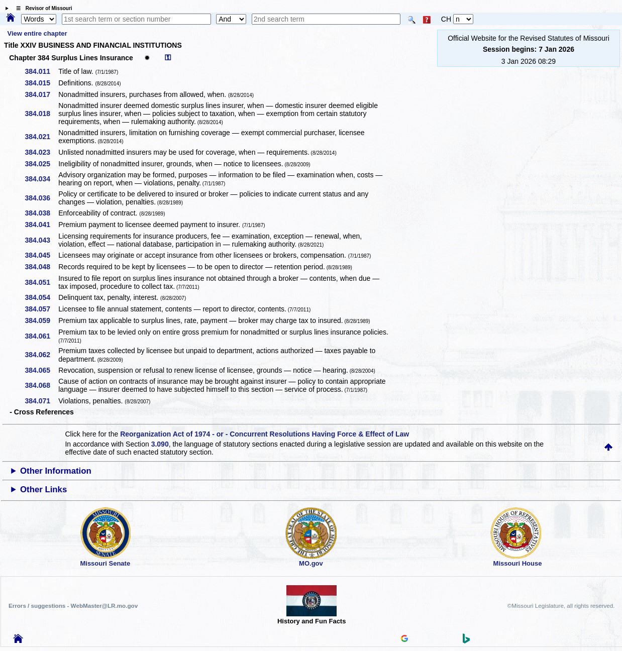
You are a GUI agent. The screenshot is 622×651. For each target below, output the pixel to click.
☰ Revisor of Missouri (41, 8)
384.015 (41, 83)
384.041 (41, 225)
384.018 (41, 114)
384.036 (41, 198)
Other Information (55, 471)
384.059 (41, 320)
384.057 (41, 309)
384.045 (41, 255)
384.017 (41, 94)
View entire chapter (37, 33)
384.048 (41, 267)
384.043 (41, 240)
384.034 (41, 179)
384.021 (41, 137)
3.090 (160, 444)
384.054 (41, 297)
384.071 (41, 401)
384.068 (41, 385)
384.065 (41, 370)
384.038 (41, 213)
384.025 (41, 164)
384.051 (41, 282)
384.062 (41, 355)
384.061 (41, 336)
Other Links (43, 489)
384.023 (41, 152)
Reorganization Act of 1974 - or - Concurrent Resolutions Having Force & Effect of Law (264, 434)
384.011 (41, 71)
